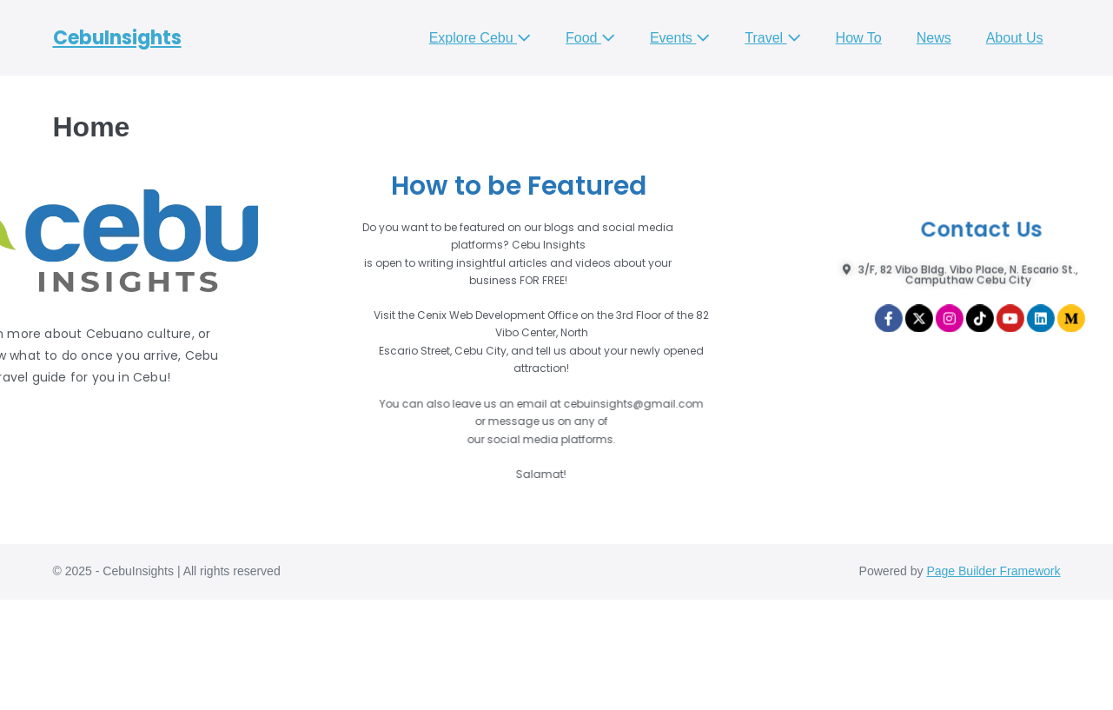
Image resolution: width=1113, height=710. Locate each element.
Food (590, 37)
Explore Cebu (480, 37)
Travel (772, 37)
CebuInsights (117, 37)
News (934, 37)
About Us (1014, 37)
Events (680, 37)
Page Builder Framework (993, 571)
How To (859, 37)
